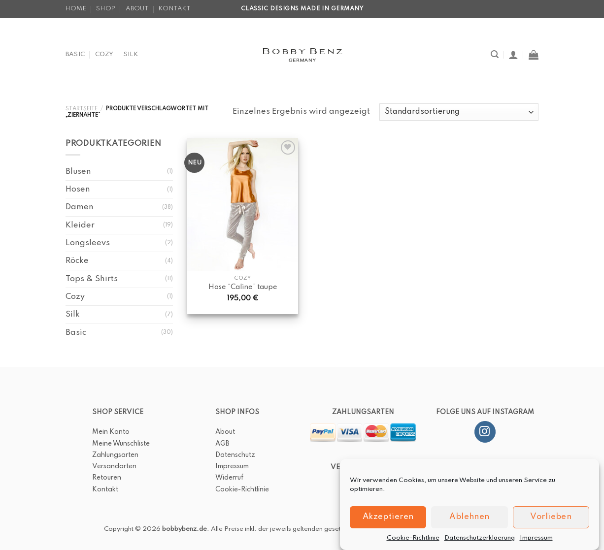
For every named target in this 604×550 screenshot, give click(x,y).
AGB (222, 443)
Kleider (80, 225)
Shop (105, 8)
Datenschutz (235, 455)
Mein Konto (111, 431)
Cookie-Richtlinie (413, 544)
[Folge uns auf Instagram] (485, 432)
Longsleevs (88, 243)
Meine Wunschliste (121, 443)
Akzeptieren (388, 523)
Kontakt (175, 8)
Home (76, 8)
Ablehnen (469, 523)
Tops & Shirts (92, 279)
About (137, 8)
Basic (75, 54)
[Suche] (495, 54)
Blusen (78, 171)
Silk (131, 54)
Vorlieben (550, 523)
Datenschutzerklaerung (479, 544)
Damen (80, 207)
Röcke (77, 261)
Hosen (78, 189)
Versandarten (114, 466)
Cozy (104, 54)
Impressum (536, 544)
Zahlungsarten (115, 455)
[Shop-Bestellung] (458, 112)
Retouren (106, 477)
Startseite (82, 109)
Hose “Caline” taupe (242, 287)
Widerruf (229, 477)
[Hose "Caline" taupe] (242, 204)
